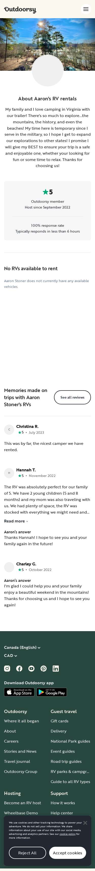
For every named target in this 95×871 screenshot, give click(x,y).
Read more (16, 521)
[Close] (85, 828)
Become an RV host (22, 803)
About (10, 731)
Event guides (63, 751)
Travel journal (17, 761)
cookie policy (67, 840)
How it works (63, 803)
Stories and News (20, 751)
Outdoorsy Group (20, 771)
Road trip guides (66, 761)
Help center (62, 813)
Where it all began (21, 721)
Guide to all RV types (70, 781)
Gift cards (59, 721)
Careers (11, 741)
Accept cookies (67, 859)
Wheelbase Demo (21, 813)
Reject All (27, 859)
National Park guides (70, 741)
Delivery (58, 731)
